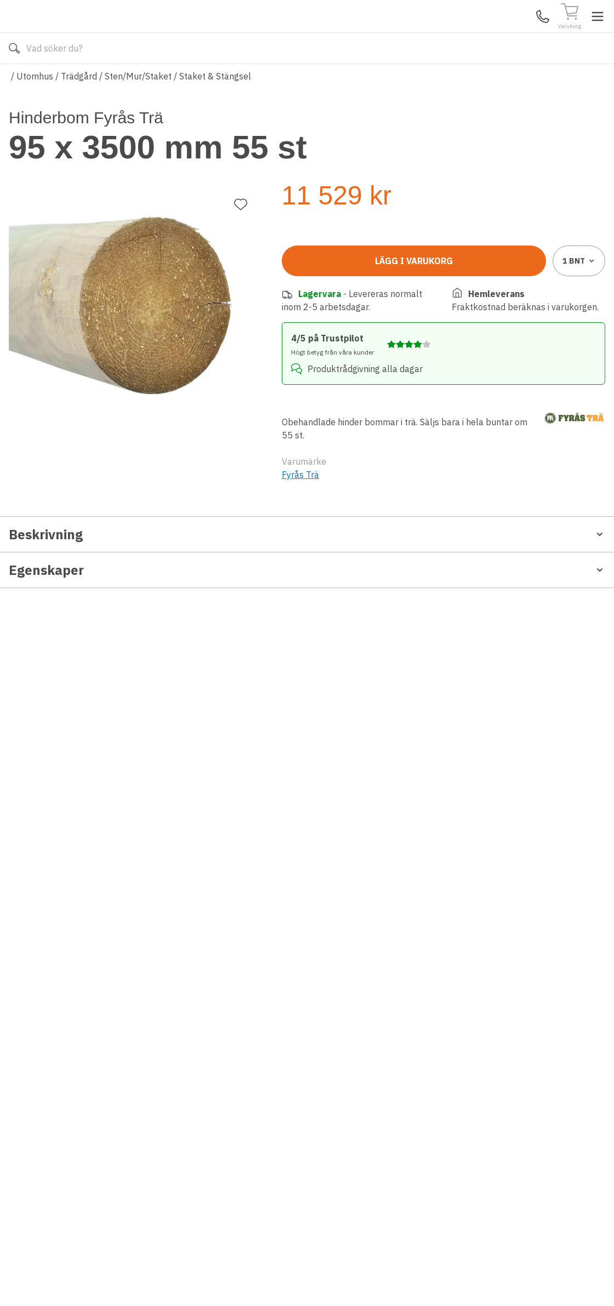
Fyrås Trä (300, 487)
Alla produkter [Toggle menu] (51, 81)
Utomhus (34, 108)
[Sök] (406, 33)
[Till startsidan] (91, 32)
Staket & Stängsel (215, 108)
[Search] (300, 33)
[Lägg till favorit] (240, 164)
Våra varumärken (318, 81)
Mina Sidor (520, 32)
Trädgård (79, 108)
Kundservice (478, 32)
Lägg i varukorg (414, 285)
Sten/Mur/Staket (138, 108)
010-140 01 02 (220, 81)
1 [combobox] (579, 285)
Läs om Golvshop (405, 81)
